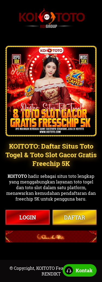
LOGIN (27, 217)
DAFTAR (74, 217)
